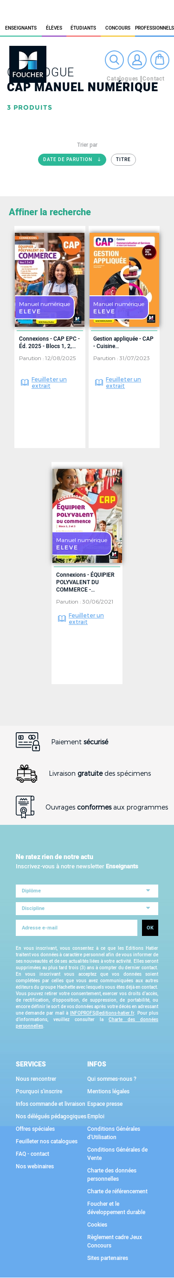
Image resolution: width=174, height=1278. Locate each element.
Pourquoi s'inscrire (39, 1091)
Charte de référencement (117, 1191)
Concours (117, 28)
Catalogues (122, 79)
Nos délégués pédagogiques (51, 1116)
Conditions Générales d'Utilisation (113, 1133)
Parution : (32, 358)
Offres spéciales (35, 1129)
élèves (54, 28)
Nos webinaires (35, 1166)
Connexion (137, 60)
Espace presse (104, 1104)
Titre (123, 159)
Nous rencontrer (36, 1079)
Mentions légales (108, 1091)
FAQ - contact (32, 1154)
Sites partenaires (107, 1258)
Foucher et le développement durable (116, 1208)
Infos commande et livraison (50, 1104)
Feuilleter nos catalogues (46, 1141)
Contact (153, 79)
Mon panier (159, 60)
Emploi (95, 1116)
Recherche (114, 60)
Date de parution (74, 161)
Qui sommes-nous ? (111, 1079)
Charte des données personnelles (111, 1174)
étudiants (83, 28)
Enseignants (21, 28)
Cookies (97, 1225)
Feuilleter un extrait (49, 382)
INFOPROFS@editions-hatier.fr (102, 1013)
